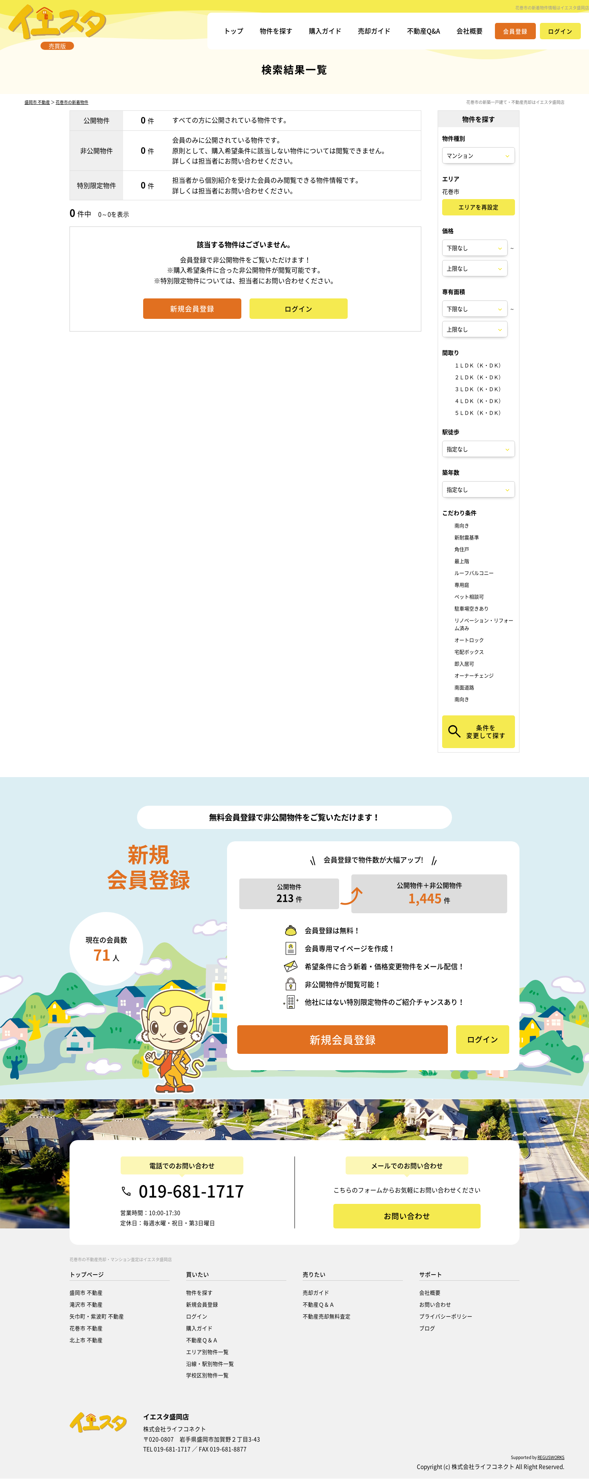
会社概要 (469, 31)
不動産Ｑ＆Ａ (202, 1340)
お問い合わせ (435, 1305)
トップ (233, 31)
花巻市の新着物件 (72, 103)
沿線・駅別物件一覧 (210, 1364)
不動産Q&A (423, 31)
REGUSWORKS (550, 1457)
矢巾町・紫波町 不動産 (97, 1316)
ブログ (427, 1328)
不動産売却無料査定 (327, 1316)
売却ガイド (374, 31)
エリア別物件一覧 (207, 1352)
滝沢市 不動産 (86, 1305)
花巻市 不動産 (86, 1328)
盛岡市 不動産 (37, 103)
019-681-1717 (191, 1191)
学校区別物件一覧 (207, 1375)
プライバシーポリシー (445, 1316)
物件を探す (276, 31)
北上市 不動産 (86, 1340)
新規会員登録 (202, 1305)
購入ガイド (325, 31)
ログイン (196, 1316)
